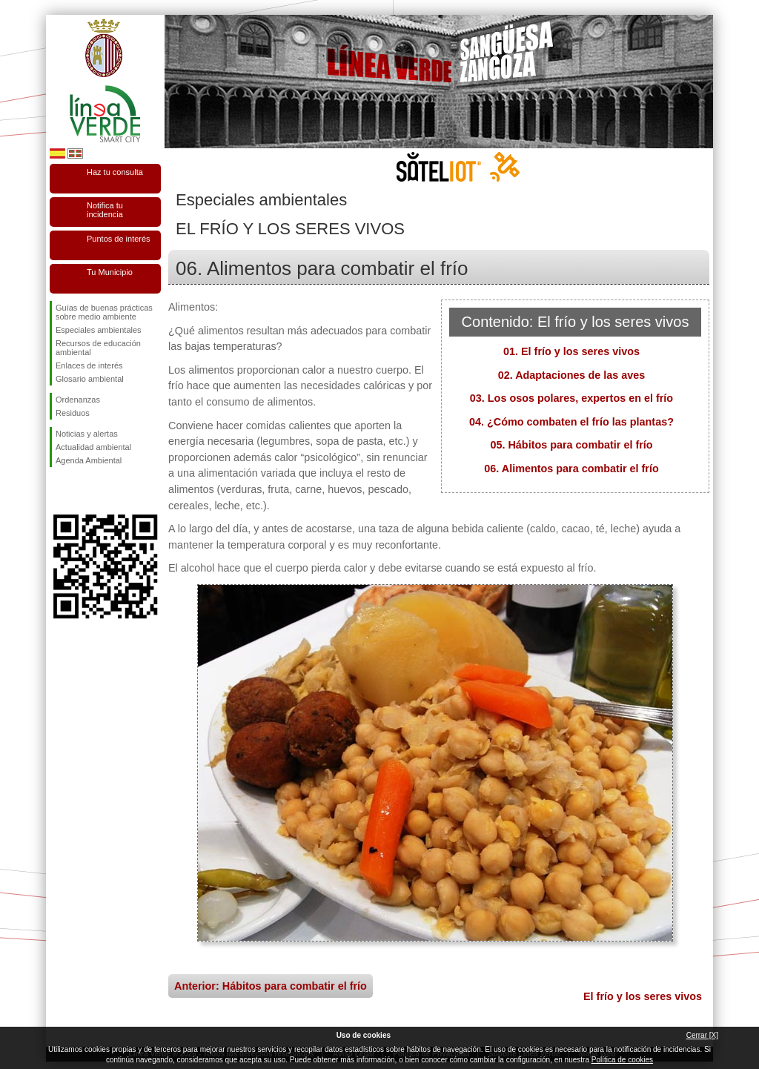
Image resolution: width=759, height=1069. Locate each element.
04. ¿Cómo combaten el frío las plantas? (571, 422)
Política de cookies (622, 1060)
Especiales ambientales (99, 329)
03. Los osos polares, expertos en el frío (571, 398)
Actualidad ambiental (93, 447)
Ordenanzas (78, 399)
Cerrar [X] (702, 1035)
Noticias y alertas (87, 433)
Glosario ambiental (90, 378)
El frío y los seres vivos (642, 996)
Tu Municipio (110, 272)
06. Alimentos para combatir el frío (571, 468)
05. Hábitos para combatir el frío (571, 445)
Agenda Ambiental (89, 460)
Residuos (73, 412)
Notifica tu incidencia (105, 210)
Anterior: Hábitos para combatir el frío (270, 986)
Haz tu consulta (115, 172)
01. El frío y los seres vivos (571, 351)
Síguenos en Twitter (83, 491)
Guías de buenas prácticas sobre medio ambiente (104, 312)
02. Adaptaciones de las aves (572, 375)
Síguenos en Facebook (58, 491)
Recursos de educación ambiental (98, 348)
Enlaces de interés (89, 365)
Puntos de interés (118, 238)
